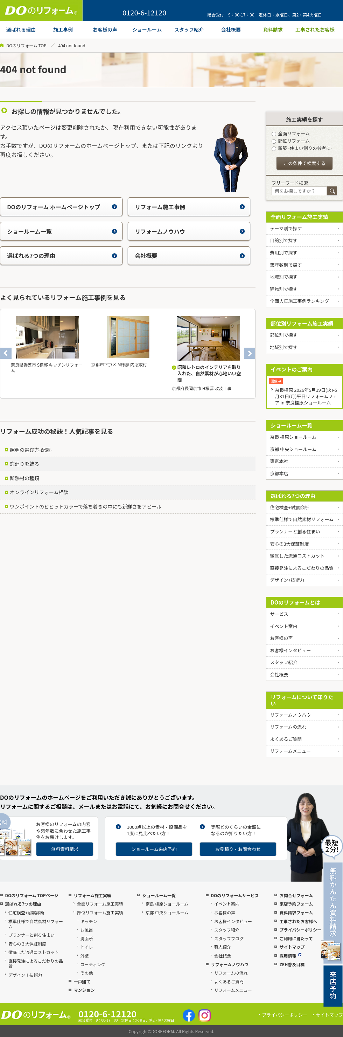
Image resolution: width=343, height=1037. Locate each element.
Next (249, 353)
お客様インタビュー (290, 650)
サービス (279, 613)
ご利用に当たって (296, 938)
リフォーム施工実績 (92, 895)
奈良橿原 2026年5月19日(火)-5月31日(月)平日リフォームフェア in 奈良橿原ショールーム (306, 396)
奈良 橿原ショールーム (293, 437)
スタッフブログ (229, 938)
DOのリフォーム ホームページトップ (62, 207)
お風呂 (86, 930)
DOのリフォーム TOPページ (31, 895)
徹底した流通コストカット (297, 555)
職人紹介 (222, 947)
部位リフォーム (291, 140)
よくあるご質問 (286, 739)
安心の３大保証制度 (27, 944)
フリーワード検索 (290, 182)
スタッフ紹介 (283, 662)
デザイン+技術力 (287, 580)
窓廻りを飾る (24, 463)
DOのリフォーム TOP (26, 45)
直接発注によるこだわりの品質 (302, 568)
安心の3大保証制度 (289, 543)
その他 (86, 973)
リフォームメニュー (290, 751)
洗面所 (86, 938)
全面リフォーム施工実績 (299, 216)
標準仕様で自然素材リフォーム (302, 519)
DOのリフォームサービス (235, 895)
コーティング (92, 964)
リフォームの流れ (288, 726)
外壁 (84, 955)
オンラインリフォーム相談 (39, 492)
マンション (84, 990)
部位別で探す (283, 335)
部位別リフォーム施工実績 (302, 323)
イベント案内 (283, 626)
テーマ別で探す (286, 228)
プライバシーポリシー (300, 930)
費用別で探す (283, 252)
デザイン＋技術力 (25, 975)
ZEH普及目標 (291, 964)
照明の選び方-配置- (31, 449)
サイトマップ (291, 947)
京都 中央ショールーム (293, 449)
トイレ (86, 947)
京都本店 (279, 473)
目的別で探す (283, 240)
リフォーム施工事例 (190, 207)
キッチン (88, 921)
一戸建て (82, 981)
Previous (6, 353)
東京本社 (279, 461)
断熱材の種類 (24, 478)
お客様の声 (281, 638)
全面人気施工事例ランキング (299, 301)
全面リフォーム (291, 133)
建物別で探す (283, 289)
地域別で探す (283, 276)
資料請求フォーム (296, 912)
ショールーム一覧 (62, 231)
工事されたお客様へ (298, 921)
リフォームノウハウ (190, 231)
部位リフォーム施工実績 (100, 912)
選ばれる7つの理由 (62, 255)
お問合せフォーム (296, 895)
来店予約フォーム (296, 904)
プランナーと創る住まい (295, 531)
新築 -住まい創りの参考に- (302, 148)
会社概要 (190, 255)
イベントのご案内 (292, 369)
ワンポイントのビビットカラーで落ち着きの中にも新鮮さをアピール (85, 506)
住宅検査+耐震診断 (289, 507)
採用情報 (290, 955)
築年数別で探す (286, 264)
